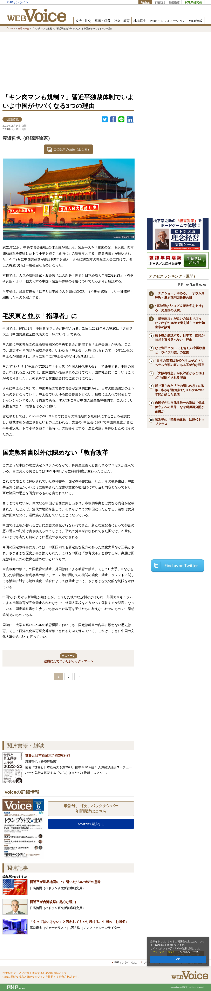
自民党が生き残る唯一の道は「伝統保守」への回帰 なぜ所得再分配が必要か (179, 407)
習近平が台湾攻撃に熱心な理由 (53, 902)
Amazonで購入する (91, 824)
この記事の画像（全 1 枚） (72, 149)
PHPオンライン (17, 2)
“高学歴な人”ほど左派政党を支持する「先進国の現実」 (179, 308)
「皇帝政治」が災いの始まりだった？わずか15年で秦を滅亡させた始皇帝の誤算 (180, 323)
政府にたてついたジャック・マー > (68, 658)
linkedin (130, 119)
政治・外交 (83, 20)
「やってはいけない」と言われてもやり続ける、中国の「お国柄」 (79, 922)
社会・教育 (122, 20)
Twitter (105, 119)
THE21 (159, 2)
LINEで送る (121, 119)
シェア (113, 119)
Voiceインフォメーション (167, 20)
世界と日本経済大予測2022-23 (47, 755)
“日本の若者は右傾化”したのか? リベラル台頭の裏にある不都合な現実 (179, 363)
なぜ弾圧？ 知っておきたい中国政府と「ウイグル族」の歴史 (180, 350)
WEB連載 (195, 20)
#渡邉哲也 (12, 119)
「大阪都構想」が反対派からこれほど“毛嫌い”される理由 (179, 375)
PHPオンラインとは (125, 962)
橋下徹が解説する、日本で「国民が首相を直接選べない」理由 (179, 337)
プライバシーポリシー (165, 952)
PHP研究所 (193, 2)
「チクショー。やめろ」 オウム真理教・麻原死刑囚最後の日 (179, 295)
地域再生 (140, 20)
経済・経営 (102, 20)
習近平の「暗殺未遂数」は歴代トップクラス (179, 422)
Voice (145, 2)
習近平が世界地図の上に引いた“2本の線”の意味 (65, 882)
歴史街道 (174, 2)
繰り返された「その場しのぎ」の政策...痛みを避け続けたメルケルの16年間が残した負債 (179, 390)
